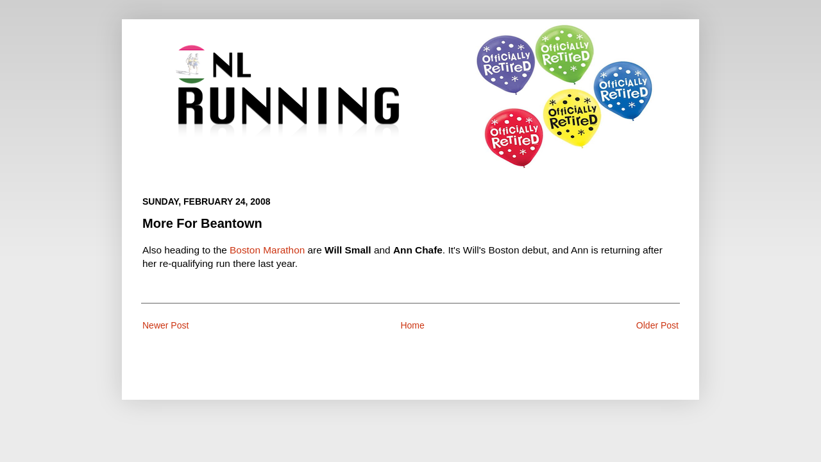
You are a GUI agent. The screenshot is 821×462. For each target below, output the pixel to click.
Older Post (657, 325)
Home (412, 325)
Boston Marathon (267, 249)
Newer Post (165, 325)
